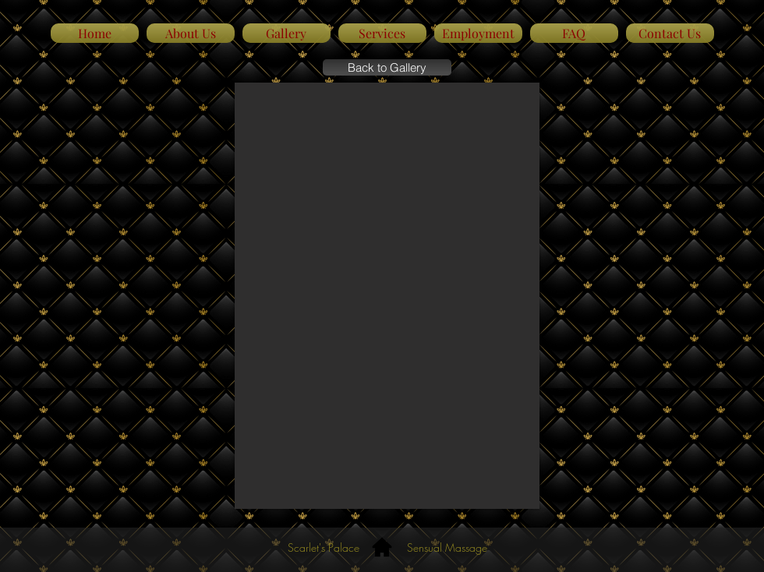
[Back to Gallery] (387, 67)
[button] (387, 296)
